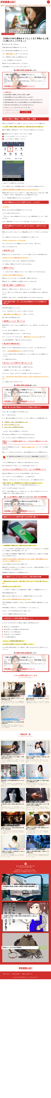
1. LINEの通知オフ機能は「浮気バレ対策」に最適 (16, 94)
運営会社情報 (15, 1055)
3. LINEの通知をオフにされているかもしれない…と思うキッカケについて (23, 99)
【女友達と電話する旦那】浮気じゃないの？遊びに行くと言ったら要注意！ (37, 814)
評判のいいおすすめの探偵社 (12, 1020)
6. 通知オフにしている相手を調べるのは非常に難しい (17, 107)
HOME (2, 5)
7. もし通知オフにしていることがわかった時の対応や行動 (18, 110)
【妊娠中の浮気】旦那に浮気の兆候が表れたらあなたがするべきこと (20, 972)
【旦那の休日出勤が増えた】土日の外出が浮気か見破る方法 (12, 722)
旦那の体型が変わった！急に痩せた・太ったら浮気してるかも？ (37, 699)
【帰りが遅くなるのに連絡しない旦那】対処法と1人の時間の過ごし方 (37, 781)
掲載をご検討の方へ (27, 1055)
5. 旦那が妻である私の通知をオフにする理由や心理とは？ (18, 104)
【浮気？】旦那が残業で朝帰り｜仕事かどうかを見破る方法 (37, 880)
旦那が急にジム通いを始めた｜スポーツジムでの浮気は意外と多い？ (12, 699)
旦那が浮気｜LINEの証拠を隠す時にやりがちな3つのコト (12, 781)
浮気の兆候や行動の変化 (11, 5)
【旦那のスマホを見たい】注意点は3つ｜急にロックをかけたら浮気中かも (13, 880)
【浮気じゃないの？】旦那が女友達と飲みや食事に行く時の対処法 (12, 847)
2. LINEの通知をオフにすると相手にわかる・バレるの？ (18, 97)
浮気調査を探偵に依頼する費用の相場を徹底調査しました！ (20, 925)
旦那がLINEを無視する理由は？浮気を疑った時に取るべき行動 (37, 757)
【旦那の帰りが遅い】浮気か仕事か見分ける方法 (12, 804)
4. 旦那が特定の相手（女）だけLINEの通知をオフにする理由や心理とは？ (23, 102)
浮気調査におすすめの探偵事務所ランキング (20, 86)
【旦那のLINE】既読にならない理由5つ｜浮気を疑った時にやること (12, 757)
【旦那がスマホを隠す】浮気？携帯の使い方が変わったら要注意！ (37, 847)
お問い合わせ (6, 1055)
